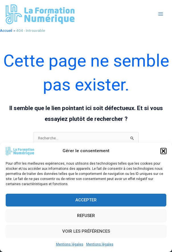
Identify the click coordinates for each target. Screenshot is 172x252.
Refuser (86, 215)
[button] (163, 151)
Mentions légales (69, 244)
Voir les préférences (86, 231)
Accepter (86, 200)
